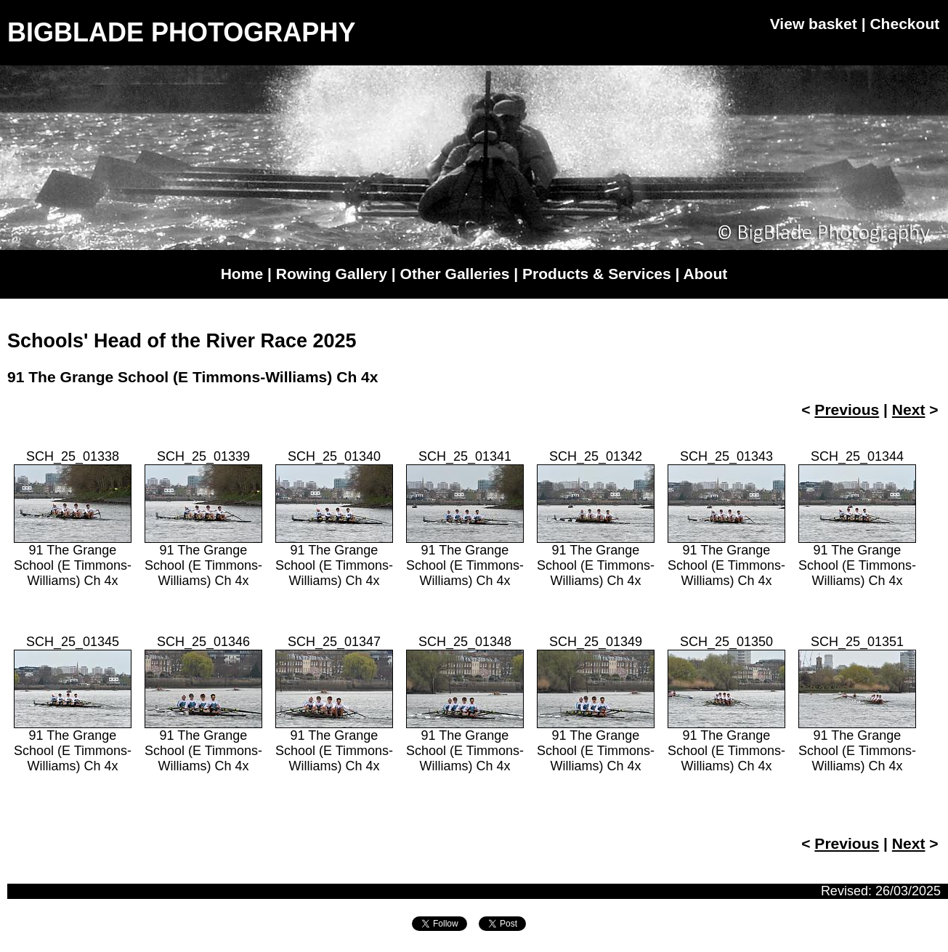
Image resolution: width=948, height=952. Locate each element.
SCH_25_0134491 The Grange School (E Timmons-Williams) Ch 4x (857, 518)
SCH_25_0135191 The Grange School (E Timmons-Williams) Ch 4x (857, 703)
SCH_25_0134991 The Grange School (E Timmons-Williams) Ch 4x (595, 703)
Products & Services (596, 273)
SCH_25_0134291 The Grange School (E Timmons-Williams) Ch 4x (595, 518)
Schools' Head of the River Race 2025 (182, 341)
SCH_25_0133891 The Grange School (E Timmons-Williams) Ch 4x (72, 518)
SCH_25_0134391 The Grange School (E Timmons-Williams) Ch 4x (726, 518)
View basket (813, 23)
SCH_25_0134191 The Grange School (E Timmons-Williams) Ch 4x (465, 518)
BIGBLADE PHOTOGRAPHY (181, 32)
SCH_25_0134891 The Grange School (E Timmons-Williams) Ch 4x (465, 703)
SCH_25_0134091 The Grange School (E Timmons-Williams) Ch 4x (334, 518)
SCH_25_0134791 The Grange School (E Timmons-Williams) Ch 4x (334, 703)
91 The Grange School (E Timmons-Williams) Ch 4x (192, 376)
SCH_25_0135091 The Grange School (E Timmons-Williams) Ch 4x (726, 703)
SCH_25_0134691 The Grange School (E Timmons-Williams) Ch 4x (203, 703)
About (706, 273)
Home (242, 273)
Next (908, 409)
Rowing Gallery (331, 273)
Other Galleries (455, 273)
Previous (846, 409)
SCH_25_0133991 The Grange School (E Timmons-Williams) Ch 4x (203, 518)
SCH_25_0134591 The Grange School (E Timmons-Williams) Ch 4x (72, 703)
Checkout (904, 23)
